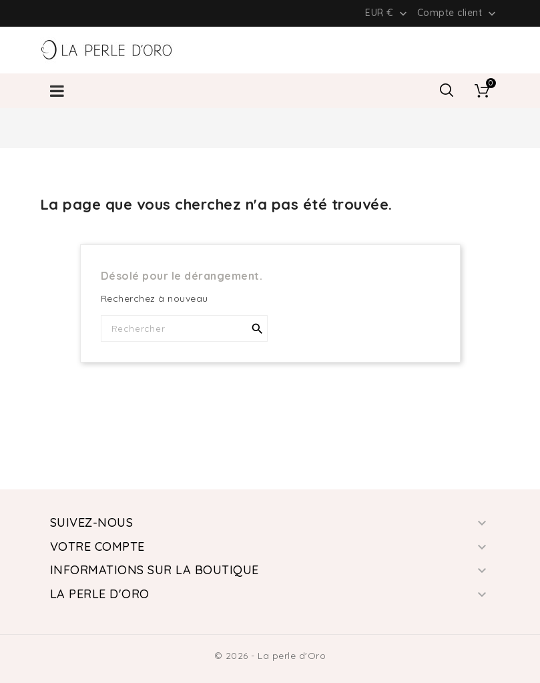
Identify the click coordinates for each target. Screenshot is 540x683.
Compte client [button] (458, 13)
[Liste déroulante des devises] (387, 13)
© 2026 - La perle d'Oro (270, 656)
